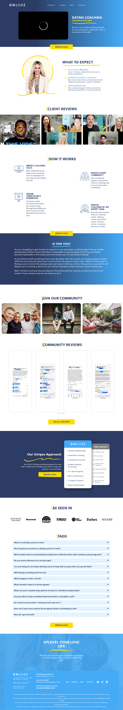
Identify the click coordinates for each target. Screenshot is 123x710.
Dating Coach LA (58, 698)
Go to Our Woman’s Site (45, 688)
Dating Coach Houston (35, 698)
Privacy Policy (17, 682)
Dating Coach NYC (89, 706)
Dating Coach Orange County (37, 702)
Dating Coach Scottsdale (66, 706)
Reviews (62, 5)
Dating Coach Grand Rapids (20, 698)
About (72, 5)
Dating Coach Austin (47, 694)
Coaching (51, 5)
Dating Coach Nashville (21, 702)
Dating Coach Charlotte (72, 694)
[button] (61, 542)
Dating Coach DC (78, 706)
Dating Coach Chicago (86, 694)
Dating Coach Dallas (99, 694)
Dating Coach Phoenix (80, 702)
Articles (69, 684)
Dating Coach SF (64, 704)
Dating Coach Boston (59, 694)
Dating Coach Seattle (52, 706)
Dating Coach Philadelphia (66, 702)
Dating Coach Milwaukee (98, 698)
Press (83, 681)
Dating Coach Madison (85, 698)
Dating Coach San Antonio (24, 706)
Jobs (67, 681)
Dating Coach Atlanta (35, 694)
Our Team (81, 5)
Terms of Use (25, 682)
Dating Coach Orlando (52, 702)
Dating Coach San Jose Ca (39, 706)
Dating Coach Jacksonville (71, 698)
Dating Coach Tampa (100, 706)
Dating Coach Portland (93, 702)
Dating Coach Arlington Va (21, 694)
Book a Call (61, 47)
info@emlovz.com (47, 676)
